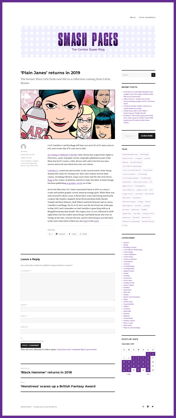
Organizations (128, 304)
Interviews (127, 290)
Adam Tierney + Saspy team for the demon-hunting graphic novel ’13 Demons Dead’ (139, 101)
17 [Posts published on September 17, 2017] (124, 366)
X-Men (124, 225)
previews (125, 209)
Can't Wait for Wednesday (131, 166)
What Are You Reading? (131, 221)
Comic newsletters (147, 17)
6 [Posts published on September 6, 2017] (138, 358)
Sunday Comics (148, 213)
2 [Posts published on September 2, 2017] (152, 354)
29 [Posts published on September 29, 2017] (148, 370)
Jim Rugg (29, 163)
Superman (126, 217)
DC (151, 182)
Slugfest (144, 209)
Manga (126, 295)
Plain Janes (34, 166)
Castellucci (53, 170)
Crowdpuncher (128, 269)
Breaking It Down (129, 247)
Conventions (128, 262)
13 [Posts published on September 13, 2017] (138, 362)
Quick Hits (127, 311)
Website (24, 327)
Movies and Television (131, 297)
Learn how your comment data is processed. (77, 349)
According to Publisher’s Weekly (62, 155)
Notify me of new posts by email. (32, 341)
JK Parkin (24, 151)
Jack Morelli (149, 194)
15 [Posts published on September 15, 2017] (148, 362)
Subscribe (147, 136)
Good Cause (127, 280)
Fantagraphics (140, 186)
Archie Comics (127, 158)
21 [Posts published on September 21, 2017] (143, 366)
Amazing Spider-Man (130, 154)
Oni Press (137, 205)
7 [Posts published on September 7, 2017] (143, 358)
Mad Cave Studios (129, 202)
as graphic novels (74, 183)
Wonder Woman (148, 221)
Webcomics (127, 325)
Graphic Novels (26, 158)
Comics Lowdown (128, 174)
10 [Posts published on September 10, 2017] (124, 362)
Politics (126, 306)
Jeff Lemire (126, 198)
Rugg (50, 180)
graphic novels (142, 190)
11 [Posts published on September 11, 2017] (129, 362)
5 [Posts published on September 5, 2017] (133, 358)
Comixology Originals (130, 178)
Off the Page (128, 302)
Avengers (138, 158)
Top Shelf (135, 217)
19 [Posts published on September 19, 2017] (133, 366)
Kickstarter (137, 198)
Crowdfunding (128, 266)
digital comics (127, 186)
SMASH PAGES (26, 407)
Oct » (149, 374)
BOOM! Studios (136, 162)
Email (24, 316)
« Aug (128, 374)
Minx (28, 166)
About (133, 17)
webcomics (145, 217)
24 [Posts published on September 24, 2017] (124, 370)
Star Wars (136, 213)
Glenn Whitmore (128, 190)
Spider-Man (126, 213)
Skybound (135, 209)
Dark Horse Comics (140, 182)
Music (125, 299)
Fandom (126, 276)
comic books (147, 170)
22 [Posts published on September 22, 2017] (148, 366)
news (96, 221)
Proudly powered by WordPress (45, 407)
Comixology (142, 174)
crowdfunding (145, 178)
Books (125, 245)
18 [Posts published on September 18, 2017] (129, 366)
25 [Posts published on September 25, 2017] (129, 370)
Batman (125, 162)
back (86, 221)
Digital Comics (128, 271)
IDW (151, 190)
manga (140, 202)
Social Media (128, 318)
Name (24, 305)
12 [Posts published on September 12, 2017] (133, 362)
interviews (139, 194)
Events (126, 273)
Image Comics (127, 194)
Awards (126, 243)
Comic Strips (128, 257)
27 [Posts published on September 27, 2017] (138, 370)
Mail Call (126, 292)
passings (147, 205)
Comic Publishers (129, 254)
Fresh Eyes (127, 278)
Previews (126, 309)
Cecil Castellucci (27, 161)
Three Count (128, 323)
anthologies (144, 154)
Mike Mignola (127, 205)
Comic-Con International (131, 170)
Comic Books (128, 252)
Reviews (126, 314)
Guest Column (128, 285)
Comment (26, 271)
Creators (126, 264)
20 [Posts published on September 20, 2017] (138, 366)
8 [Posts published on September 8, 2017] (148, 358)
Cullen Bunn (126, 182)
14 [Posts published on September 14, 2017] (143, 362)
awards (147, 158)
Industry (126, 288)
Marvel (147, 202)
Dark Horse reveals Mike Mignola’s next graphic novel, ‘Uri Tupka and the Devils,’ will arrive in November (138, 94)
